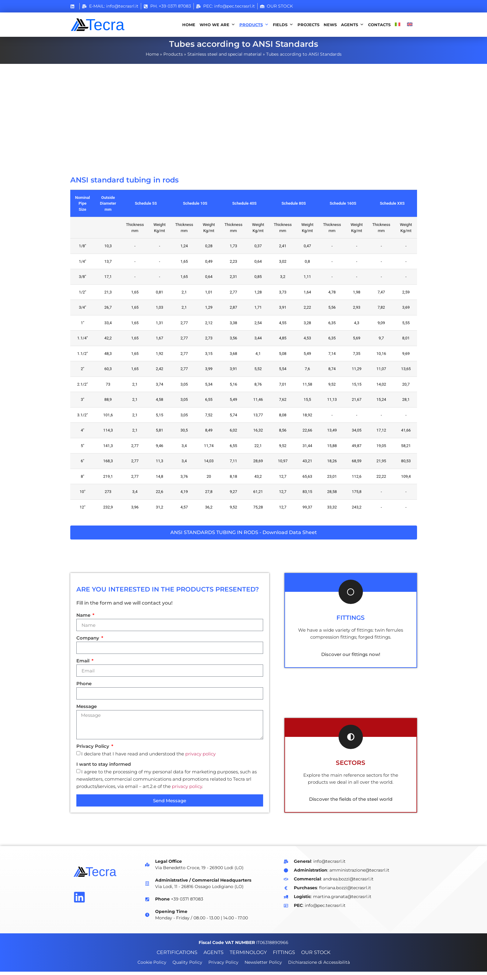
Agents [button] (352, 24)
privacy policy (200, 757)
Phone (84, 687)
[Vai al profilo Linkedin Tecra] (73, 6)
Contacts (379, 24)
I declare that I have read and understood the (148, 757)
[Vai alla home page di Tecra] (104, 875)
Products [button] (254, 24)
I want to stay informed (103, 767)
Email (83, 664)
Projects (308, 24)
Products (173, 57)
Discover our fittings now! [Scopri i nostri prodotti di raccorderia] (350, 657)
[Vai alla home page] (104, 25)
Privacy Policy (93, 749)
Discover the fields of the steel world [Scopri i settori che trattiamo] (350, 802)
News (330, 24)
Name (84, 618)
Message (86, 710)
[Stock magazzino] (276, 6)
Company (88, 641)
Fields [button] (283, 24)
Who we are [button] (217, 24)
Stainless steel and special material (224, 57)
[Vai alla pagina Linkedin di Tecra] (79, 900)
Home (188, 24)
